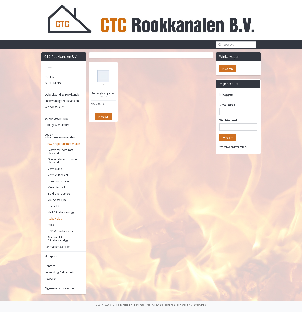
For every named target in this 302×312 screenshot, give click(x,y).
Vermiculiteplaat (58, 175)
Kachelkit (53, 206)
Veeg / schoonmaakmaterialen (60, 136)
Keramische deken (59, 181)
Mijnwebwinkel (198, 304)
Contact (50, 266)
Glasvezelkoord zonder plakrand (62, 160)
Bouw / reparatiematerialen (62, 144)
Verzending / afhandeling (60, 272)
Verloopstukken (55, 107)
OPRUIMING (53, 83)
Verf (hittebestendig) (61, 212)
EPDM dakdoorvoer (60, 231)
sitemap (140, 304)
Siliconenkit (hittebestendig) (58, 238)
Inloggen (103, 116)
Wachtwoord (228, 120)
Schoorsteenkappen (57, 118)
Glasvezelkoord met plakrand (60, 151)
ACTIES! (50, 77)
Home (49, 67)
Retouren (51, 278)
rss (148, 304)
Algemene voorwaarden (60, 288)
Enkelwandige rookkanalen (62, 101)
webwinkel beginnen (163, 304)
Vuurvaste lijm (57, 200)
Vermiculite (55, 169)
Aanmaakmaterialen (57, 247)
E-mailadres (227, 105)
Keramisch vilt (57, 187)
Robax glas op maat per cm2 (103, 95)
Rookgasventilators (57, 125)
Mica (51, 225)
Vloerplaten (52, 256)
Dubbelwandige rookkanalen (63, 94)
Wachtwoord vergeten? (233, 147)
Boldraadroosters (59, 193)
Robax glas (55, 218)
